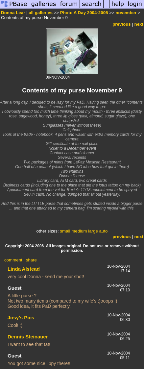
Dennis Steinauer (28, 336)
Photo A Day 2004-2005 (84, 12)
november (125, 12)
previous (121, 24)
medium (79, 231)
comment (13, 260)
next (138, 24)
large (93, 231)
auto (103, 231)
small (65, 231)
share (31, 260)
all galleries (41, 12)
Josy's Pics (21, 317)
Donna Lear (13, 12)
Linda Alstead (24, 269)
